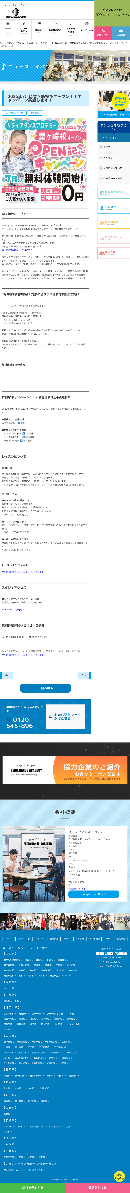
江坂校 (42, 975)
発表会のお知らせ (112, 178)
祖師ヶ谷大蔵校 (39, 1052)
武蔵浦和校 (9, 1144)
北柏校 (31, 1157)
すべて (107, 147)
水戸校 (20, 1126)
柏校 (21, 1157)
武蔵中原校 (9, 1018)
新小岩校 (23, 1052)
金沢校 (7, 1101)
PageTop (119, 1178)
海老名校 (45, 1018)
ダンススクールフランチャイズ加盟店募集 (23, 1169)
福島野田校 (9, 970)
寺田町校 (73, 970)
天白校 (50, 1075)
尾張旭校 (73, 1075)
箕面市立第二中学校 (59, 975)
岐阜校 (7, 1088)
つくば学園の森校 (36, 1126)
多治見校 (30, 1088)
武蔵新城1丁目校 (54, 1013)
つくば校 (8, 1126)
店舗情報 (121, 33)
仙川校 (7, 1057)
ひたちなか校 (55, 1126)
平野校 (59, 965)
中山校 (7, 1029)
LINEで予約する (32, 1188)
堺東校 (31, 975)
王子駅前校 (44, 1047)
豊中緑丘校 (46, 970)
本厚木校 (58, 1018)
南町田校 (66, 1042)
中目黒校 (36, 1042)
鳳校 (21, 975)
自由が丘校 (39, 1057)
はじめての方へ (24, 938)
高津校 (22, 1018)
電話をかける (97, 1188)
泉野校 (44, 1101)
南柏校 (42, 1157)
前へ (7, 675)
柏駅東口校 (9, 1157)
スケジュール (40, 938)
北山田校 (58, 1024)
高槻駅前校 (9, 975)
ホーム (9, 938)
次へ (84, 675)
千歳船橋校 (65, 1057)
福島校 (33, 970)
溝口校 (33, 1018)
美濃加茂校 (44, 1088)
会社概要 (121, 938)
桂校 (17, 1000)
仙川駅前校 (9, 1063)
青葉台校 (21, 1024)
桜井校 (37, 965)
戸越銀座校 (37, 1063)
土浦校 (69, 1126)
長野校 (7, 1113)
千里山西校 (24, 965)
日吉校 (71, 1013)
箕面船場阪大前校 (12, 959)
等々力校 (8, 1042)
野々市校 (32, 1101)
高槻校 (48, 965)
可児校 (18, 1088)
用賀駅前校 (56, 1052)
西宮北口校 (9, 988)
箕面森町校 (9, 965)
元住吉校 (23, 1013)
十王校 (7, 1131)
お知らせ (108, 157)
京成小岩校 (9, 1052)
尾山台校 (23, 1063)
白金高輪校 (22, 1042)
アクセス (67, 938)
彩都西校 (62, 959)
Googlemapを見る (93, 894)
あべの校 (71, 965)
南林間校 (71, 1018)
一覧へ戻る (45, 688)
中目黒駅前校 (51, 1042)
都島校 (39, 959)
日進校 (7, 1075)
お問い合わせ (103, 32)
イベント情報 (94, 938)
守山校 (61, 1075)
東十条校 (19, 1047)
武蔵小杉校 (9, 1013)
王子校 (31, 1047)
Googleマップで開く (12, 609)
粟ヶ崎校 (19, 1101)
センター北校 (73, 1024)
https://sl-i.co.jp (76, 888)
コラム (108, 938)
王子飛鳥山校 (60, 1047)
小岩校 (63, 1063)
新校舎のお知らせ (112, 167)
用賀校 (52, 1057)
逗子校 (33, 1024)
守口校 (28, 959)
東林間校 (8, 1024)
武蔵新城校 (37, 1013)
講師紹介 (54, 938)
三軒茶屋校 (71, 1052)
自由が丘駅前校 (22, 1057)
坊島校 (50, 959)
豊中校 (22, 970)
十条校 (7, 1047)
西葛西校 (51, 1063)
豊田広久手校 (36, 1075)
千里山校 (60, 970)
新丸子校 (45, 1024)
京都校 (7, 1000)
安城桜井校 (20, 1075)
